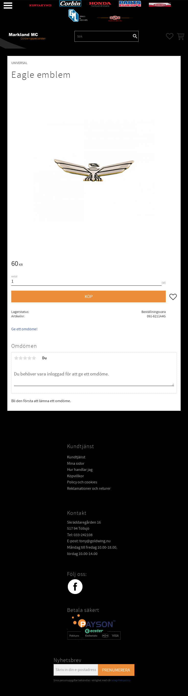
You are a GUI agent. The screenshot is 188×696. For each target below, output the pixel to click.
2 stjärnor (20, 358)
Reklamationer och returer (89, 488)
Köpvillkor (75, 476)
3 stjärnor (25, 358)
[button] (4, 5)
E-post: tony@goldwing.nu (89, 541)
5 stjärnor (34, 358)
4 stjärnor (29, 358)
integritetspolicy (120, 680)
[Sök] (135, 36)
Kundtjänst (76, 457)
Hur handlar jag (80, 469)
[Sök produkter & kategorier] (103, 36)
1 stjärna (16, 358)
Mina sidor (75, 463)
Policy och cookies (82, 482)
